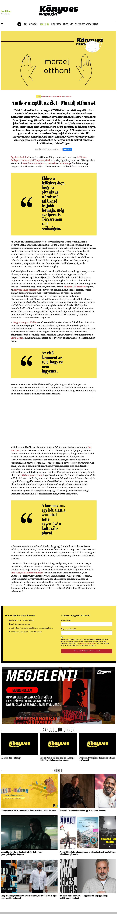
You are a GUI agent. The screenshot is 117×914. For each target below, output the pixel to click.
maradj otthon (45, 97)
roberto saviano (55, 97)
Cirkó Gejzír (17, 338)
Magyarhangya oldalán (25, 322)
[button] (2, 24)
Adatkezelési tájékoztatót (87, 643)
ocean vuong (68, 97)
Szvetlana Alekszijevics (35, 163)
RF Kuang (65, 163)
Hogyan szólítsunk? (68, 629)
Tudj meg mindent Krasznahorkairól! (90, 19)
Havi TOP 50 (45, 24)
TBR (26, 24)
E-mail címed (66, 620)
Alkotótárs (34, 24)
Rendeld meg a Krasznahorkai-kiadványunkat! (81, 24)
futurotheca (56, 24)
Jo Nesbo (52, 163)
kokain (62, 97)
